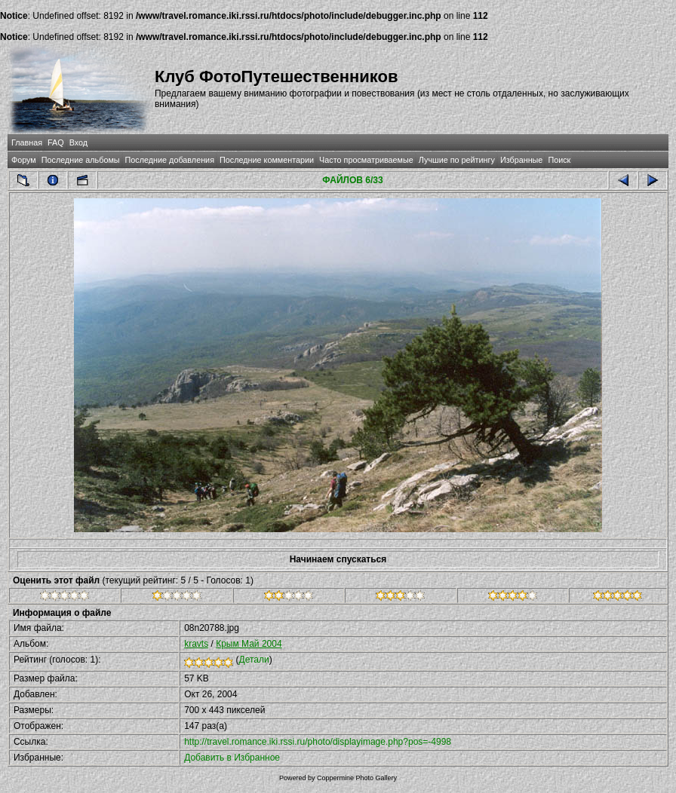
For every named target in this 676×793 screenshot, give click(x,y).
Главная (26, 142)
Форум (23, 159)
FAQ (56, 142)
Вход (78, 142)
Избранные (521, 159)
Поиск (559, 159)
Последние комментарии (267, 159)
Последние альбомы (80, 159)
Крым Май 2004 (248, 643)
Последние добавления (169, 159)
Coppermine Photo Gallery (357, 778)
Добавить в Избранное (232, 757)
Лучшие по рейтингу (457, 159)
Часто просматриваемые (366, 159)
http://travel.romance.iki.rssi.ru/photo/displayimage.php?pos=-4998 (317, 741)
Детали (254, 659)
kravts (196, 643)
